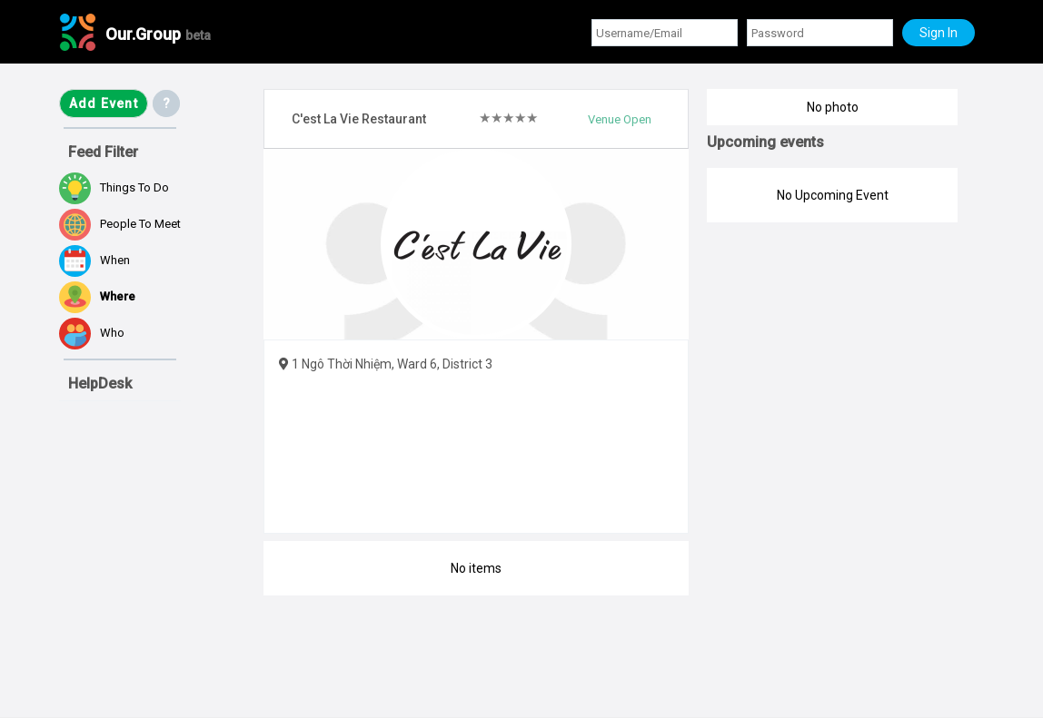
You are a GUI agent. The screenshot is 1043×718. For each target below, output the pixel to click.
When (94, 261)
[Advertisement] (150, 612)
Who (91, 333)
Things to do (114, 188)
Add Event (103, 103)
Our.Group (158, 34)
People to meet (120, 225)
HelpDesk (100, 383)
